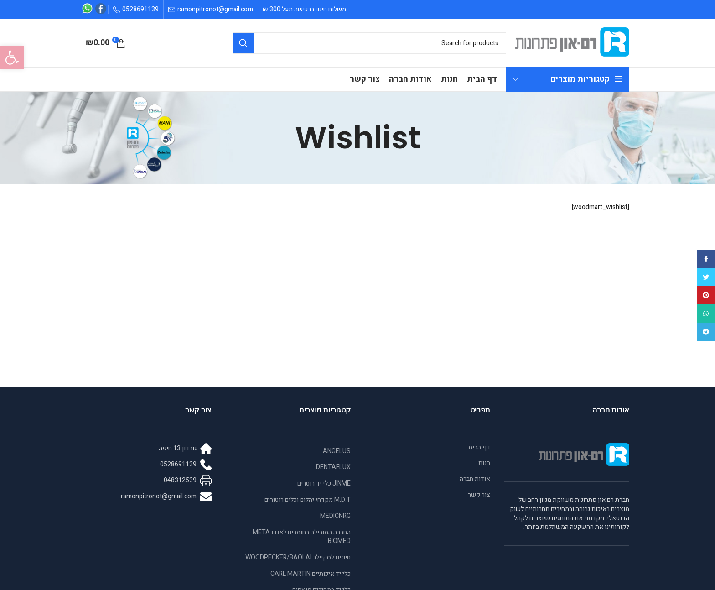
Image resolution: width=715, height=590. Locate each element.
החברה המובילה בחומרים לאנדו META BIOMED (302, 536)
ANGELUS (337, 451)
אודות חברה (475, 479)
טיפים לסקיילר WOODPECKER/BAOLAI (298, 557)
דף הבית (479, 447)
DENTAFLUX (333, 467)
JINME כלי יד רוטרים (324, 483)
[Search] (369, 43)
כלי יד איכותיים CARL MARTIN (310, 574)
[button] (12, 57)
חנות (484, 463)
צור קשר (479, 495)
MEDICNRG (335, 516)
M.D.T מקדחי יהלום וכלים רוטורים (307, 500)
